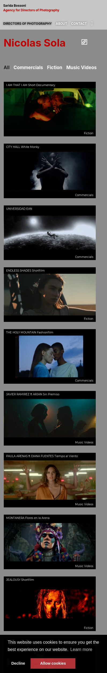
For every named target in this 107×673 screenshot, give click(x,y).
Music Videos (81, 67)
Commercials (28, 67)
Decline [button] (18, 663)
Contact (79, 24)
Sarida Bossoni (53, 8)
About (61, 24)
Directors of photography (27, 24)
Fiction (54, 67)
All (7, 67)
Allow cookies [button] (53, 663)
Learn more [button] (81, 649)
